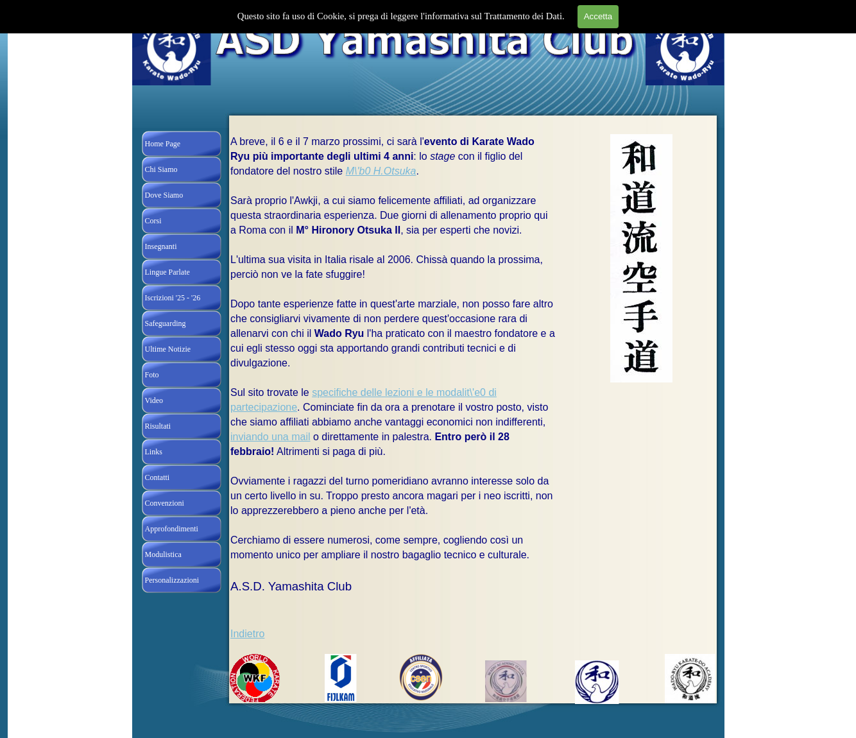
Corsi (153, 220)
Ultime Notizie (168, 349)
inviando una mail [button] (270, 436)
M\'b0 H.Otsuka (381, 171)
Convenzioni (164, 503)
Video (154, 400)
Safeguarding (165, 323)
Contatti (157, 477)
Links (153, 451)
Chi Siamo (161, 169)
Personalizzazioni (172, 580)
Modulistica (163, 554)
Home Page (163, 143)
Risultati (158, 426)
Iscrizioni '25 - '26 (173, 297)
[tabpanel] (392, 394)
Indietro (247, 633)
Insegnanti (161, 246)
